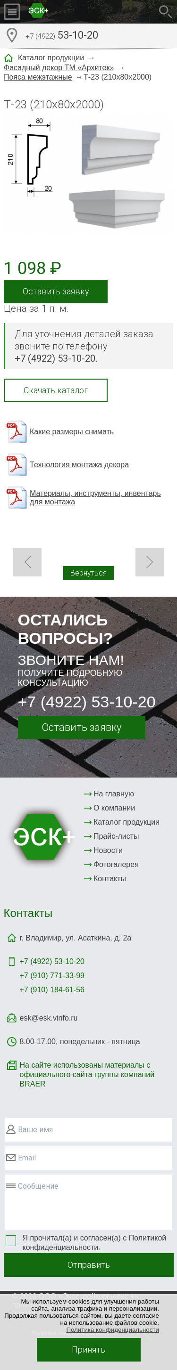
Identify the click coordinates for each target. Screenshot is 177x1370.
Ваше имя (35, 1129)
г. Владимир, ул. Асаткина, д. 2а (76, 938)
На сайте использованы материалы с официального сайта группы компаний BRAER (87, 1074)
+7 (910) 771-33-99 (52, 976)
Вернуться (88, 572)
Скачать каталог (56, 390)
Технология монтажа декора (79, 465)
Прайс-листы (116, 836)
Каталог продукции (51, 58)
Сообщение (38, 1186)
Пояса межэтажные (38, 77)
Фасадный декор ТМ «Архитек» (59, 68)
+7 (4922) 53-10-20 (87, 702)
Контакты (109, 879)
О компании (114, 808)
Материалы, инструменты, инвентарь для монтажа (95, 497)
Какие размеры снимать (72, 432)
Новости (108, 850)
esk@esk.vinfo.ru (49, 1018)
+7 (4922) (52, 961)
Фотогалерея (116, 864)
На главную (113, 794)
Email (27, 1157)
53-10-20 (61, 36)
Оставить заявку (56, 291)
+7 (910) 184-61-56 (52, 990)
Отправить (88, 1265)
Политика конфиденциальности (112, 1329)
